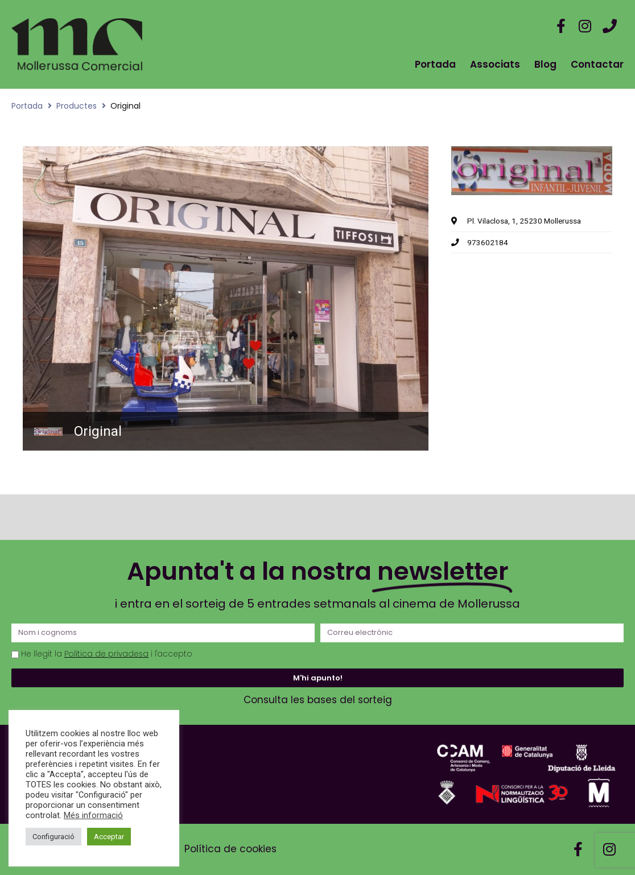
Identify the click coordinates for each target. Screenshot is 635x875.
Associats (495, 64)
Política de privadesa (106, 654)
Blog (545, 64)
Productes (76, 106)
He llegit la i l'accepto (106, 654)
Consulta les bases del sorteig (318, 700)
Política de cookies (230, 849)
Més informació (93, 815)
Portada (435, 64)
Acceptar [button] (109, 836)
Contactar (597, 64)
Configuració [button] (53, 836)
